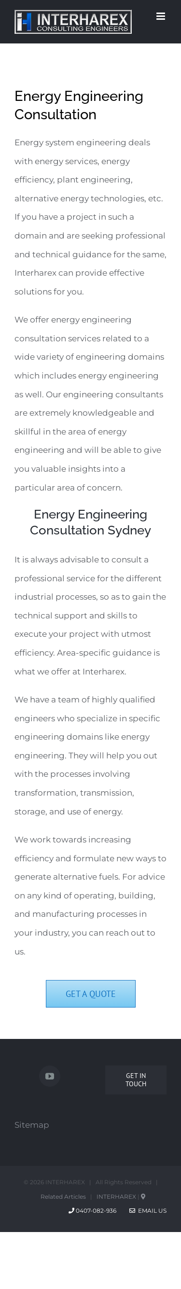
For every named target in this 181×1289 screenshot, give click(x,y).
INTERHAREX (116, 1196)
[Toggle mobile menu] (161, 16)
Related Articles (63, 1196)
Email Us (148, 1210)
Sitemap (31, 1125)
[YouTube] (49, 1076)
